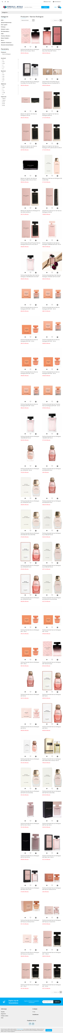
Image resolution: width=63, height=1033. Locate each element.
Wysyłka (3, 1011)
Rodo (2, 1017)
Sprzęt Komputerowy (6, 22)
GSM (2, 33)
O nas (34, 1011)
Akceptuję (48, 1030)
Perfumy (3, 27)
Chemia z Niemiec (6, 36)
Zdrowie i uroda (5, 29)
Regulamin (3, 1013)
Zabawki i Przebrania (6, 42)
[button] (4, 1009)
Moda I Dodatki (5, 38)
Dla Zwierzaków (5, 31)
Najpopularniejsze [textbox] (25, 20)
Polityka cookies (4, 1015)
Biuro (2, 40)
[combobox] (28, 20)
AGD (2, 20)
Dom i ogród (4, 24)
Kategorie (5, 12)
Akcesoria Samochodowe (7, 45)
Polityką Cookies (20, 1029)
